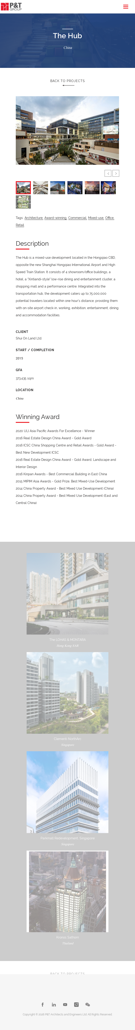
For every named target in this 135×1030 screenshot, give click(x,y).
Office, (109, 218)
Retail (20, 225)
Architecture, (34, 218)
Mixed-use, (96, 218)
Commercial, (77, 218)
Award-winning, (55, 218)
